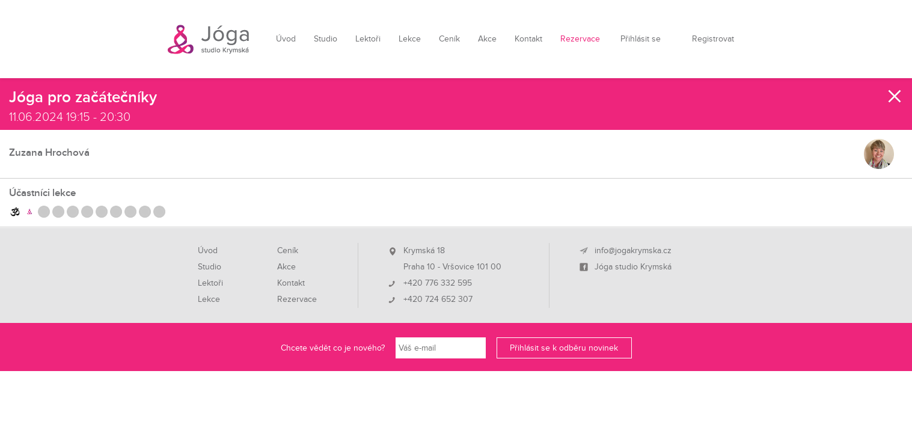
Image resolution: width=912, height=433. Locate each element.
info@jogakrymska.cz (633, 251)
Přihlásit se (640, 39)
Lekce (410, 39)
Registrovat (713, 39)
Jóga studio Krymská (633, 267)
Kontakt (528, 39)
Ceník (449, 39)
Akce (487, 39)
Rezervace (580, 39)
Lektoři (368, 39)
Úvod (286, 39)
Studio (325, 39)
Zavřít (895, 96)
